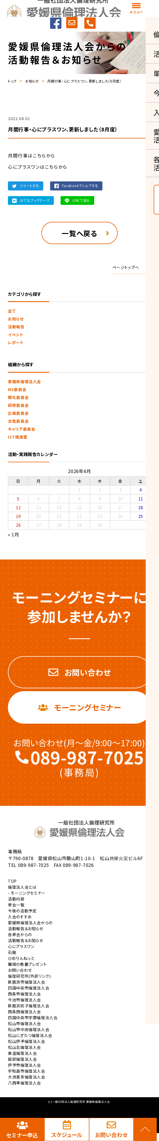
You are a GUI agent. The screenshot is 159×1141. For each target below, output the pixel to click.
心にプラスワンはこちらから (37, 166)
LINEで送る (81, 200)
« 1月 (13, 536)
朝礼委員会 (18, 399)
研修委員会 (18, 407)
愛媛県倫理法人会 (24, 383)
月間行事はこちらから (31, 155)
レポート (16, 345)
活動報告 (16, 329)
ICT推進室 (17, 439)
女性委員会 (18, 423)
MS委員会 (17, 391)
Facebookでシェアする (80, 185)
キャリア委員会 (21, 431)
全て (12, 313)
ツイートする (29, 185)
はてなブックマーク (35, 200)
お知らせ (32, 81)
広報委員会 (18, 415)
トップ (12, 81)
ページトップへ (125, 269)
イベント (15, 337)
